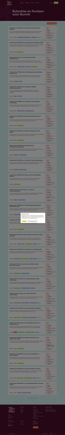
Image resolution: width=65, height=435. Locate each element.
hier (30, 216)
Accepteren (24, 221)
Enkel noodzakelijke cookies (32, 221)
